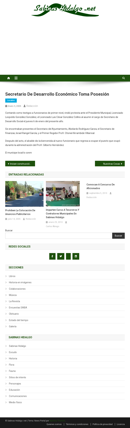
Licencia (121, 424)
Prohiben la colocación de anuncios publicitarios (20, 212)
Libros (12, 276)
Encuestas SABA (18, 307)
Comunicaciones (18, 396)
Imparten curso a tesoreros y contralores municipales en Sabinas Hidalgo (62, 214)
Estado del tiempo (18, 320)
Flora (11, 364)
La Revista (14, 301)
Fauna (12, 371)
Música (13, 295)
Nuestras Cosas (111, 163)
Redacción (32, 106)
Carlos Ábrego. (53, 226)
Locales (11, 100)
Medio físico (15, 402)
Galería (12, 326)
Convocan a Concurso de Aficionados (100, 186)
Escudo (13, 352)
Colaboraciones (17, 288)
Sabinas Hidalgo (17, 346)
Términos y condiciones (77, 424)
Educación (14, 390)
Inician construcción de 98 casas (22, 163)
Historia (13, 358)
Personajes (15, 383)
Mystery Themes (57, 421)
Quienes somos (54, 424)
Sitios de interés (17, 377)
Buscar (9, 230)
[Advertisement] (65, 49)
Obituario (14, 313)
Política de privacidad (103, 424)
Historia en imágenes (20, 282)
